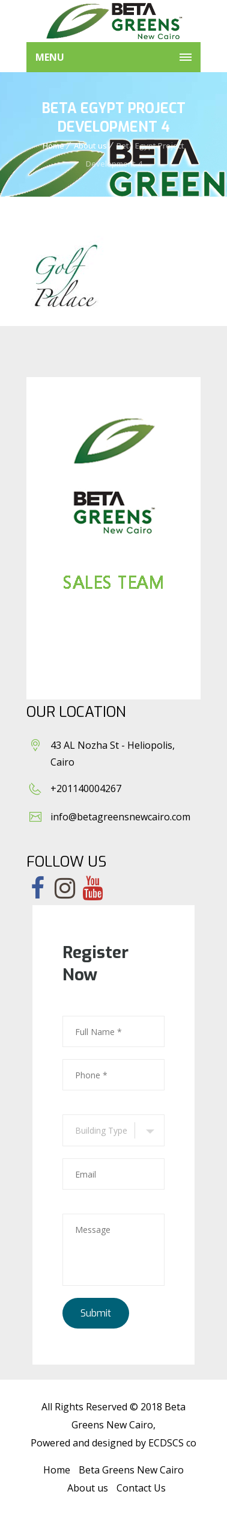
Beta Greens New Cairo (131, 1469)
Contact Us (141, 1488)
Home (53, 145)
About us (90, 145)
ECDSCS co (172, 1442)
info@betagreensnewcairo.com (120, 816)
